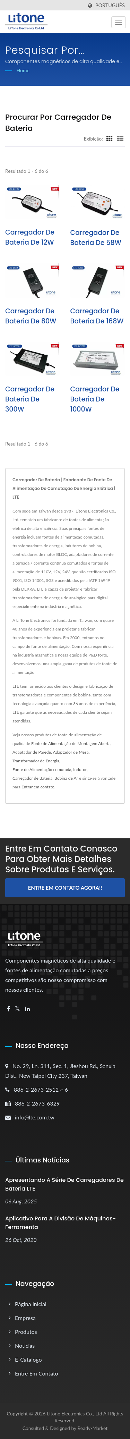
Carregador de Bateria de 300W (29, 399)
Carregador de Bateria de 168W (97, 316)
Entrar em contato (37, 786)
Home (23, 70)
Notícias (25, 1345)
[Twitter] (17, 1009)
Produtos (26, 1331)
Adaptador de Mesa (71, 752)
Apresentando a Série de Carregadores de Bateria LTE (64, 1184)
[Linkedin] (27, 1009)
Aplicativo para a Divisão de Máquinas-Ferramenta (60, 1222)
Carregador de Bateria (32, 778)
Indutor (80, 769)
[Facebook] (8, 1009)
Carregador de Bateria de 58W (95, 237)
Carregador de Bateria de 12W (29, 237)
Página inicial (30, 1304)
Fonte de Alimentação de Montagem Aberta (71, 743)
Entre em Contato (36, 1373)
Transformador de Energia (35, 760)
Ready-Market (93, 1428)
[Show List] (120, 138)
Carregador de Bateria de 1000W (95, 399)
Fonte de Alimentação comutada (41, 769)
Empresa (25, 1317)
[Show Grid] (109, 138)
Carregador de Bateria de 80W (30, 316)
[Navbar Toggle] (118, 22)
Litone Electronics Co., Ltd (74, 1413)
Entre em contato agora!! (65, 887)
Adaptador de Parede (31, 752)
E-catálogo (28, 1359)
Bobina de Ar (66, 778)
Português (110, 5)
